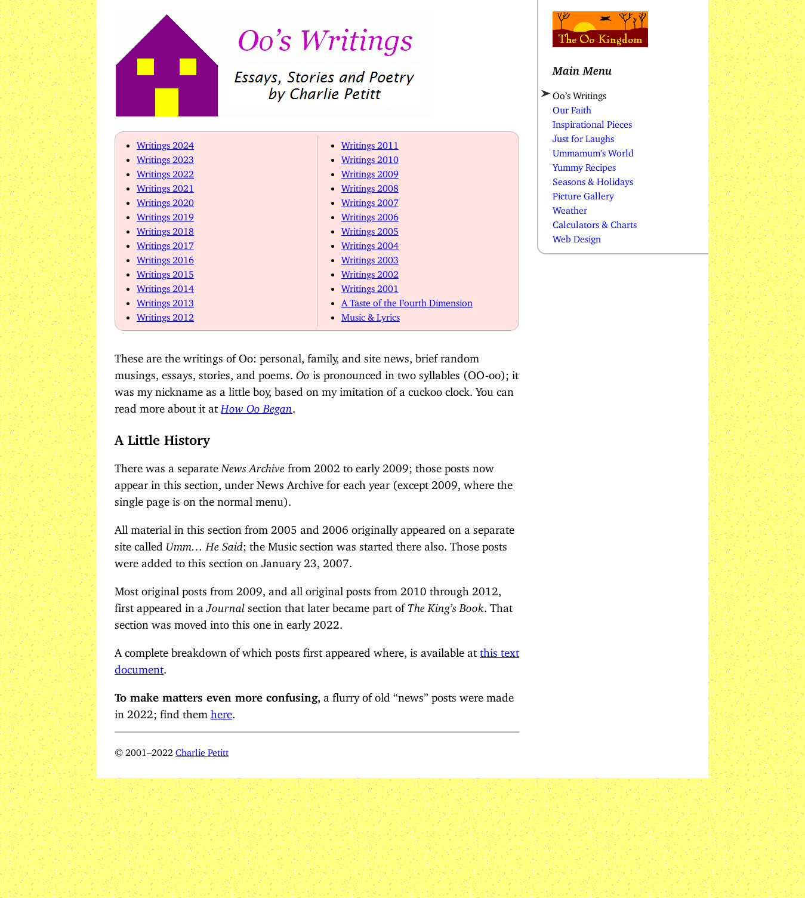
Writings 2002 (370, 271)
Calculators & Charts (595, 222)
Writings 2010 (370, 157)
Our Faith (572, 107)
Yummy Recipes (584, 164)
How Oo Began (256, 405)
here (221, 711)
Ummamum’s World (593, 150)
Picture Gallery (583, 193)
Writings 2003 (370, 257)
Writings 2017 (165, 243)
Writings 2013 (165, 300)
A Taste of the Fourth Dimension (407, 300)
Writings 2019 (165, 214)
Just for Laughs (583, 136)
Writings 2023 (165, 157)
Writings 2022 (165, 171)
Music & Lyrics (370, 314)
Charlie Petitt (202, 750)
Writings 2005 (370, 228)
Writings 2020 (165, 200)
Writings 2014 (165, 286)
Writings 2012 (165, 314)
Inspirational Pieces (592, 121)
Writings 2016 (165, 257)
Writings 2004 (370, 243)
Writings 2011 (370, 142)
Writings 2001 (370, 286)
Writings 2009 (370, 171)
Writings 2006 (370, 214)
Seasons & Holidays (593, 179)
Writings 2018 (165, 228)
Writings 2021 (165, 185)
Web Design (577, 236)
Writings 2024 (165, 142)
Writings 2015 (165, 271)
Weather (570, 207)
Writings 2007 (370, 200)
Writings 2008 (370, 185)
